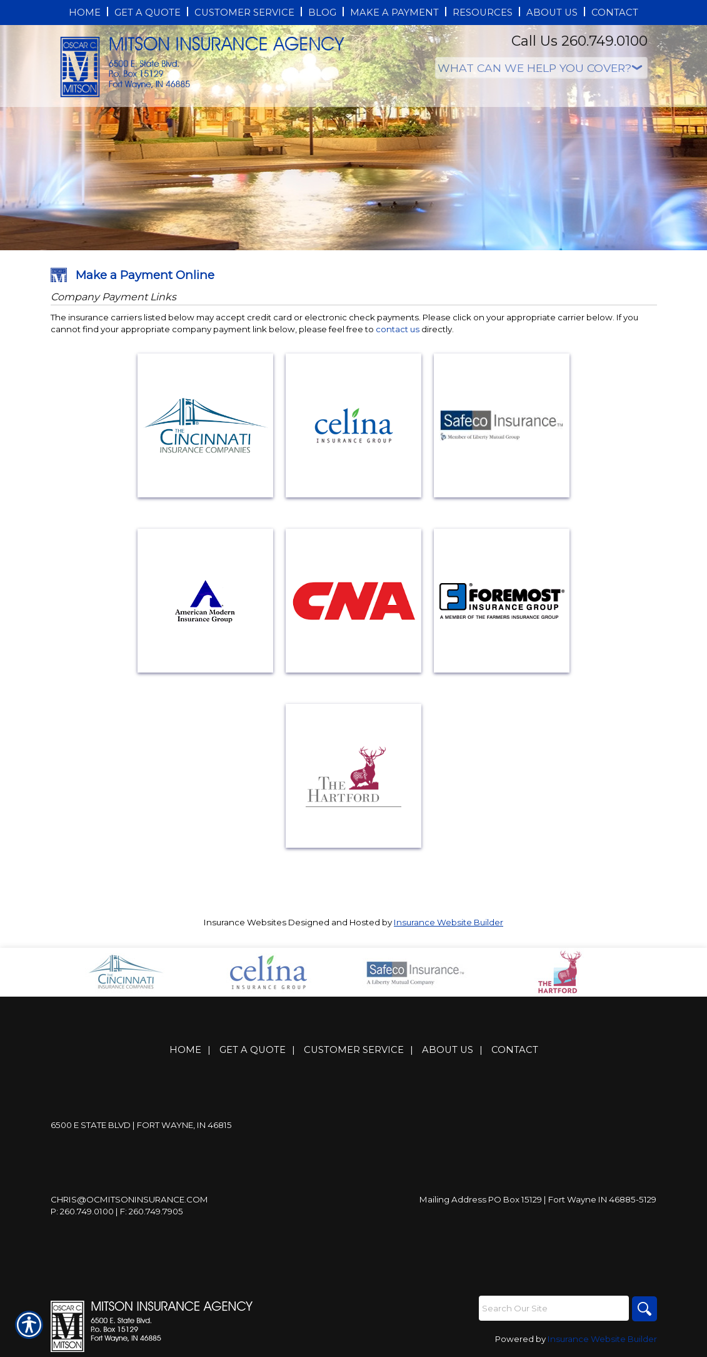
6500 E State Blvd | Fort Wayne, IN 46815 (141, 1125)
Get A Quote (252, 1049)
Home (185, 1049)
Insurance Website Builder (448, 922)
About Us (447, 1049)
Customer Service (354, 1049)
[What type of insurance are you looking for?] (541, 68)
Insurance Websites (245, 922)
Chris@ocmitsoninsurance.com (129, 1199)
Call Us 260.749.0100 (579, 41)
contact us (397, 329)
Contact (514, 1049)
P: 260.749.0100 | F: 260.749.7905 (117, 1211)
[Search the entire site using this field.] (554, 1308)
